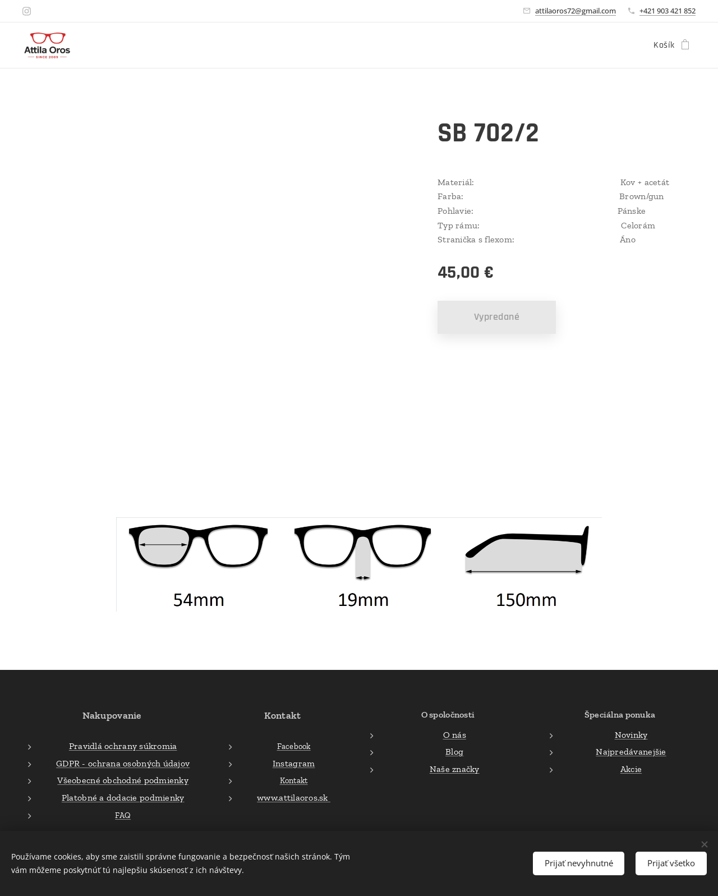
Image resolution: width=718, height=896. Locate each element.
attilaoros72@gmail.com (575, 11)
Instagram (294, 763)
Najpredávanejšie (631, 752)
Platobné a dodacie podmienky (123, 797)
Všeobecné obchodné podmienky (122, 780)
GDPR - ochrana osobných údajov (123, 763)
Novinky (631, 734)
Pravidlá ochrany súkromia (123, 746)
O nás (454, 734)
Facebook (294, 747)
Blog (454, 752)
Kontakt (294, 781)
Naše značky (454, 769)
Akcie (631, 769)
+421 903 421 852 (667, 11)
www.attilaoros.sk (294, 797)
